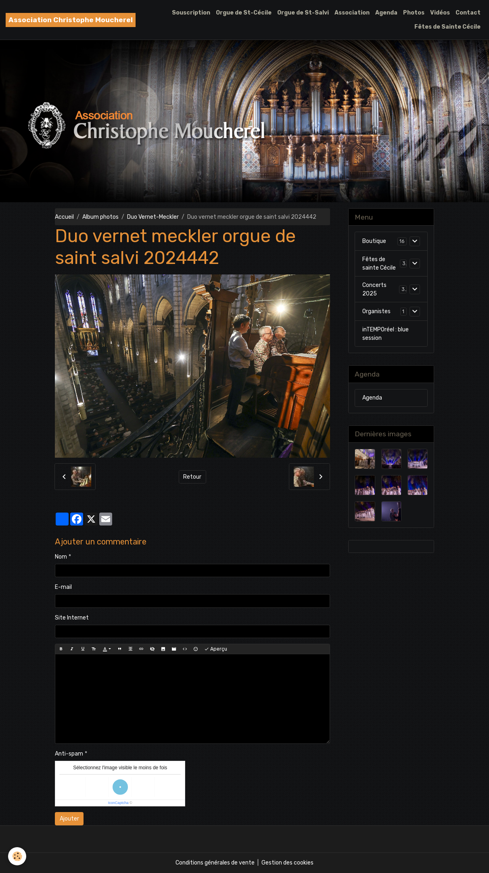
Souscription (191, 12)
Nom (61, 556)
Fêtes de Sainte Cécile (447, 26)
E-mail (63, 587)
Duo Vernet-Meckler (153, 217)
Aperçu (215, 649)
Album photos (100, 217)
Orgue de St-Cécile (244, 12)
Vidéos (440, 12)
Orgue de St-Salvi (303, 12)
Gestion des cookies (287, 862)
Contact (468, 12)
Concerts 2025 (374, 289)
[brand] (71, 20)
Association (352, 12)
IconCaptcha (118, 803)
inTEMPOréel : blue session (385, 333)
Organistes (376, 311)
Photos (413, 12)
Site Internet (72, 617)
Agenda (386, 12)
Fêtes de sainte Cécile (379, 263)
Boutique (374, 241)
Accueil (64, 217)
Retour (192, 476)
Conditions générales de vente (215, 862)
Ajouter (69, 818)
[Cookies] (17, 856)
